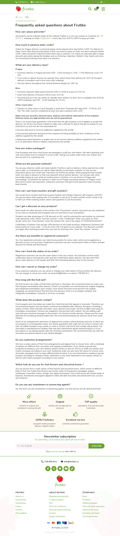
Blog (84, 496)
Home (19, 17)
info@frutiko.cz (38, 2)
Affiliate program (89, 503)
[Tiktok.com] (72, 468)
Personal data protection (60, 509)
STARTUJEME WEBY (65, 532)
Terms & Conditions (57, 506)
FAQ (51, 503)
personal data (56, 451)
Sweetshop (20, 503)
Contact (18, 509)
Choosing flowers (90, 516)
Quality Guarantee (57, 516)
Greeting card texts (90, 513)
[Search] (89, 9)
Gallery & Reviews (90, 509)
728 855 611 (21, 2)
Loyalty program (56, 499)
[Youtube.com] (66, 468)
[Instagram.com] (54, 468)
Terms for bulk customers (93, 506)
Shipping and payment (59, 496)
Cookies (52, 513)
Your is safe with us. (61, 451)
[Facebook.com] (47, 468)
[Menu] (103, 9)
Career (18, 506)
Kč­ (101, 2)
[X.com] (60, 468)
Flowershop (20, 499)
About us (19, 496)
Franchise (86, 499)
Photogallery (21, 513)
